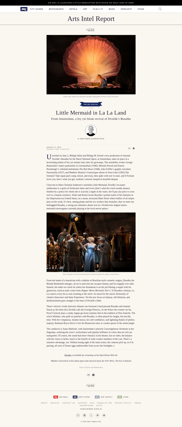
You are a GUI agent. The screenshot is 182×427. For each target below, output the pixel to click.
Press (137, 403)
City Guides (36, 9)
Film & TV (98, 9)
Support (82, 403)
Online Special (91, 104)
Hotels (73, 9)
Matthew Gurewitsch (92, 139)
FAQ (92, 403)
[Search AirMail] (160, 9)
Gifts (99, 405)
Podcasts (126, 9)
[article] (91, 208)
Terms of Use (104, 403)
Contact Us (68, 403)
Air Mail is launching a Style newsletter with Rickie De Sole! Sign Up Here (91, 3)
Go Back (91, 30)
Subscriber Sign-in (91, 409)
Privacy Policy (123, 403)
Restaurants (56, 9)
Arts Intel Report (91, 18)
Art (85, 9)
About (44, 403)
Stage (141, 9)
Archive (54, 403)
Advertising (86, 405)
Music (112, 9)
